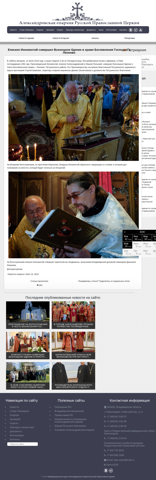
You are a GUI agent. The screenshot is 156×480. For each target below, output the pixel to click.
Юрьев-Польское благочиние (70, 426)
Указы (101, 30)
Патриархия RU (63, 407)
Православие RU (64, 415)
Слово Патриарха (26, 30)
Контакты (123, 30)
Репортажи (129, 38)
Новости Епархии (61, 38)
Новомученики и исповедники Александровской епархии (70, 420)
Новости (13, 30)
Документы (91, 30)
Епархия (40, 30)
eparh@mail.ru (124, 460)
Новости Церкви (26, 38)
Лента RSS (112, 465)
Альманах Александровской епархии (74, 430)
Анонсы (95, 38)
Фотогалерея (111, 30)
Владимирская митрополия (69, 411)
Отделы (60, 30)
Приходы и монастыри (75, 30)
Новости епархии (16, 274)
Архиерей (50, 30)
